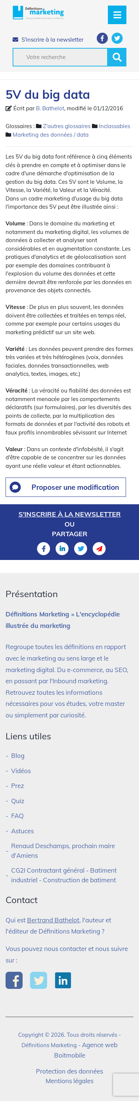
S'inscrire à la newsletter (48, 39)
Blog (17, 755)
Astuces (22, 831)
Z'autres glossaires (66, 126)
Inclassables (114, 126)
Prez (17, 785)
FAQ (17, 816)
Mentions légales (69, 1081)
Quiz (17, 801)
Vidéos (21, 771)
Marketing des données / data (51, 134)
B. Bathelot (50, 108)
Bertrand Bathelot (53, 920)
